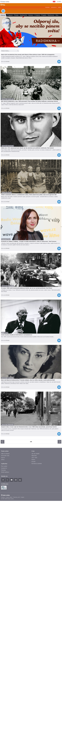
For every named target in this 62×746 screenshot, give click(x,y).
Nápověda (34, 489)
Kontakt (33, 495)
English (22, 531)
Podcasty (3, 504)
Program (47, 7)
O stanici (37, 15)
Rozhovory (51, 15)
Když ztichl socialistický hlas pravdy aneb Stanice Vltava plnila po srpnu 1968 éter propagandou (28, 88)
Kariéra (33, 493)
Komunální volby (5, 489)
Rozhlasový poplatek (37, 497)
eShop (2, 493)
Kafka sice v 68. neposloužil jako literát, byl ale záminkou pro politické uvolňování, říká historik (27, 182)
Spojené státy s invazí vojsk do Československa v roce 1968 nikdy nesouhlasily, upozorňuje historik (29, 460)
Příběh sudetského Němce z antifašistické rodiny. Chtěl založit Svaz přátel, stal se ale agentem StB (28, 228)
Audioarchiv (54, 7)
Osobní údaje (9, 531)
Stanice (3, 491)
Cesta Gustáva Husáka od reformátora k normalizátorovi (16, 368)
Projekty (43, 15)
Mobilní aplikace (5, 506)
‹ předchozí (2, 475)
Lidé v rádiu (34, 491)
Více (58, 15)
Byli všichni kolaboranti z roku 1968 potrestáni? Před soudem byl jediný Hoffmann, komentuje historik (29, 135)
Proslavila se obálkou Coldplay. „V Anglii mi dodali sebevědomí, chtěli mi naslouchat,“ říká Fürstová (28, 275)
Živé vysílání (4, 500)
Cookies (3, 531)
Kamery (59, 7)
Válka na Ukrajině (5, 487)
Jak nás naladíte (35, 487)
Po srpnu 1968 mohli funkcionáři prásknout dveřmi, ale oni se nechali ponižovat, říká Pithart (26, 322)
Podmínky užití (16, 531)
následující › (59, 475)
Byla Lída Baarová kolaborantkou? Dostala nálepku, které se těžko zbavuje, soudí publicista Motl (28, 414)
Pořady (16, 15)
